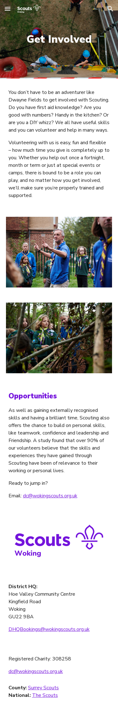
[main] (59, 39)
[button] (7, 8)
